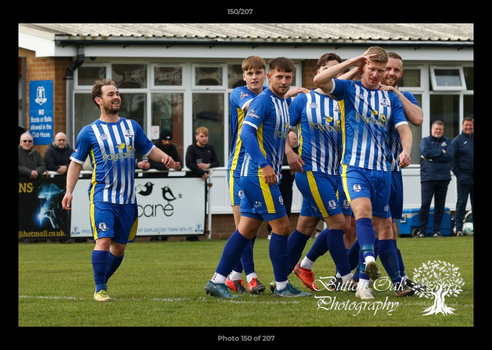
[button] (451, 14)
